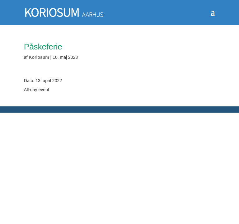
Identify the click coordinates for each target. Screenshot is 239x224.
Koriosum (39, 57)
